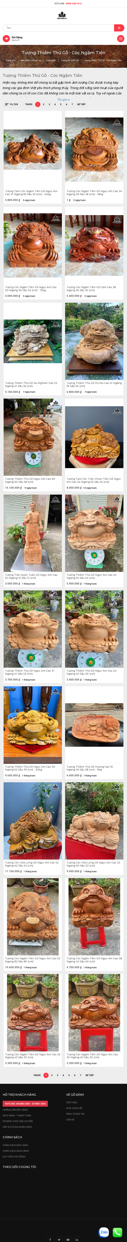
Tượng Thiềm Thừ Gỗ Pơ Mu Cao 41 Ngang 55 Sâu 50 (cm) (94, 385)
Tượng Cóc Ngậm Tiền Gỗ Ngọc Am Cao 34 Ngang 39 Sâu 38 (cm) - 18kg (94, 193)
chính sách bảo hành (15, 1145)
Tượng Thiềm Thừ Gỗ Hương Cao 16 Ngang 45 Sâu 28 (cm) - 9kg (90, 768)
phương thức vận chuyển (18, 1121)
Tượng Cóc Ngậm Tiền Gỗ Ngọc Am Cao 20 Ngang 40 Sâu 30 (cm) (92, 1056)
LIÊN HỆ (70, 1119)
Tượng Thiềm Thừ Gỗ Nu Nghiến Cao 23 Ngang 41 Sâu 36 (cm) (31, 385)
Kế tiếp (81, 104)
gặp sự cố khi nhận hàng (17, 1127)
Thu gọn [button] (62, 99)
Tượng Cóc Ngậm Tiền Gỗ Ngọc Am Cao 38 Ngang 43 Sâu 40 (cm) (94, 960)
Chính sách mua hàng (16, 1151)
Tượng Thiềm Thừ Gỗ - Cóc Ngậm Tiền (102, 60)
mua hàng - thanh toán (17, 1115)
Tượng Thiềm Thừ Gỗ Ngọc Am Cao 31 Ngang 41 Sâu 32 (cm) (29, 672)
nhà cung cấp (74, 1108)
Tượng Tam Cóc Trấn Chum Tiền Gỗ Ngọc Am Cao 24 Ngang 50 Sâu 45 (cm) (94, 480)
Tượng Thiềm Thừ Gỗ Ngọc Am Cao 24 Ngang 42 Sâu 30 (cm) (91, 672)
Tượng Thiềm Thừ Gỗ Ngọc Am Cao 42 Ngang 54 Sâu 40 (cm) (91, 576)
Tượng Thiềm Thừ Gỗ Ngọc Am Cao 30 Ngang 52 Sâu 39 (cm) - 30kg (30, 768)
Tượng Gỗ (50, 60)
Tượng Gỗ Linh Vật (70, 60)
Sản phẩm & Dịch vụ (31, 60)
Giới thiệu (72, 1102)
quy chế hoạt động (14, 1156)
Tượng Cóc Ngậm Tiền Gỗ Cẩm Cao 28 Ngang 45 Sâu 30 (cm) (91, 289)
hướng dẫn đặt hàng (15, 1109)
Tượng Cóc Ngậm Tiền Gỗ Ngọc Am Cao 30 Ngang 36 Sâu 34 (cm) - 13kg (31, 289)
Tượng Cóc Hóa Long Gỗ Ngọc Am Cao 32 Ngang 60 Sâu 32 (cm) (93, 864)
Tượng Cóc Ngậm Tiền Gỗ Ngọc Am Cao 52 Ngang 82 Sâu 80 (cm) (32, 960)
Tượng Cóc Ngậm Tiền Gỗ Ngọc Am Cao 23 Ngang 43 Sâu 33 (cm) (32, 1056)
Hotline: (68, 3)
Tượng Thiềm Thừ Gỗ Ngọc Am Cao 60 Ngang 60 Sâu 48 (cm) (30, 480)
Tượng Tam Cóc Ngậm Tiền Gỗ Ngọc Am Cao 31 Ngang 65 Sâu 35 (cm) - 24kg (31, 193)
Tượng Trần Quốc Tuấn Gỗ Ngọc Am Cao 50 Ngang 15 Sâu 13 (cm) (31, 576)
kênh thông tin (75, 1114)
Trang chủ (11, 60)
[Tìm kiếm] (119, 27)
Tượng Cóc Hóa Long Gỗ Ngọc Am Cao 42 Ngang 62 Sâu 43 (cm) (32, 864)
